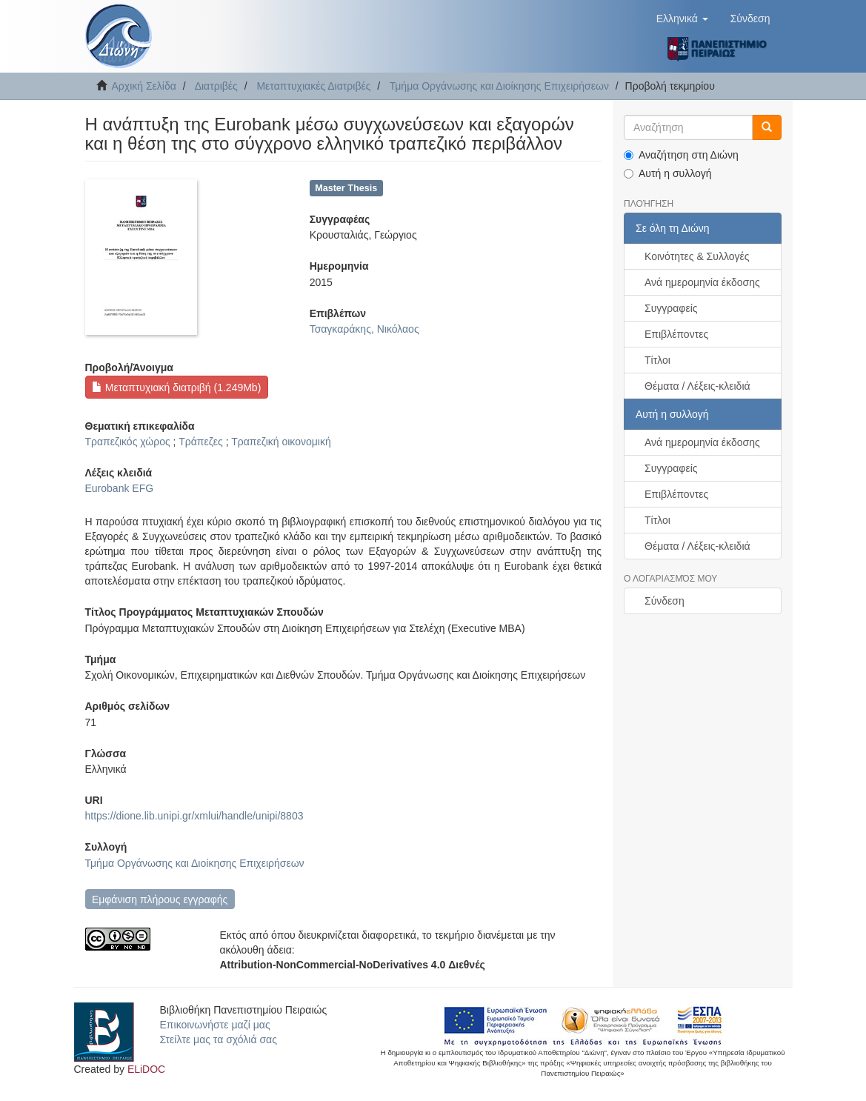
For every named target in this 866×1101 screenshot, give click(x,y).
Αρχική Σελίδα (144, 86)
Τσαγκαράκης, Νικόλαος (364, 329)
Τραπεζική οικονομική (280, 442)
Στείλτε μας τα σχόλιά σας (218, 1039)
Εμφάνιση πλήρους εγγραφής (159, 899)
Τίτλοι (657, 360)
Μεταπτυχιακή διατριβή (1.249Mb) (176, 387)
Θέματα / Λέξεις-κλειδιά (697, 386)
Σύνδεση (664, 601)
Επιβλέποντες (676, 334)
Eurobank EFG (119, 488)
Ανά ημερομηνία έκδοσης (702, 282)
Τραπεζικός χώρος (127, 442)
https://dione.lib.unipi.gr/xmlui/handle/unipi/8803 (194, 816)
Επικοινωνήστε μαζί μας (215, 1025)
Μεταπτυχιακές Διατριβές (313, 86)
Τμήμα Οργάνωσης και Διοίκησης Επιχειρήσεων (499, 86)
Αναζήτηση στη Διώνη (681, 155)
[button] (682, 18)
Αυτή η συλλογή (668, 173)
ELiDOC (146, 1069)
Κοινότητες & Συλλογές (696, 256)
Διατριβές (216, 86)
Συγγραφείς (671, 308)
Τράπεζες (201, 442)
